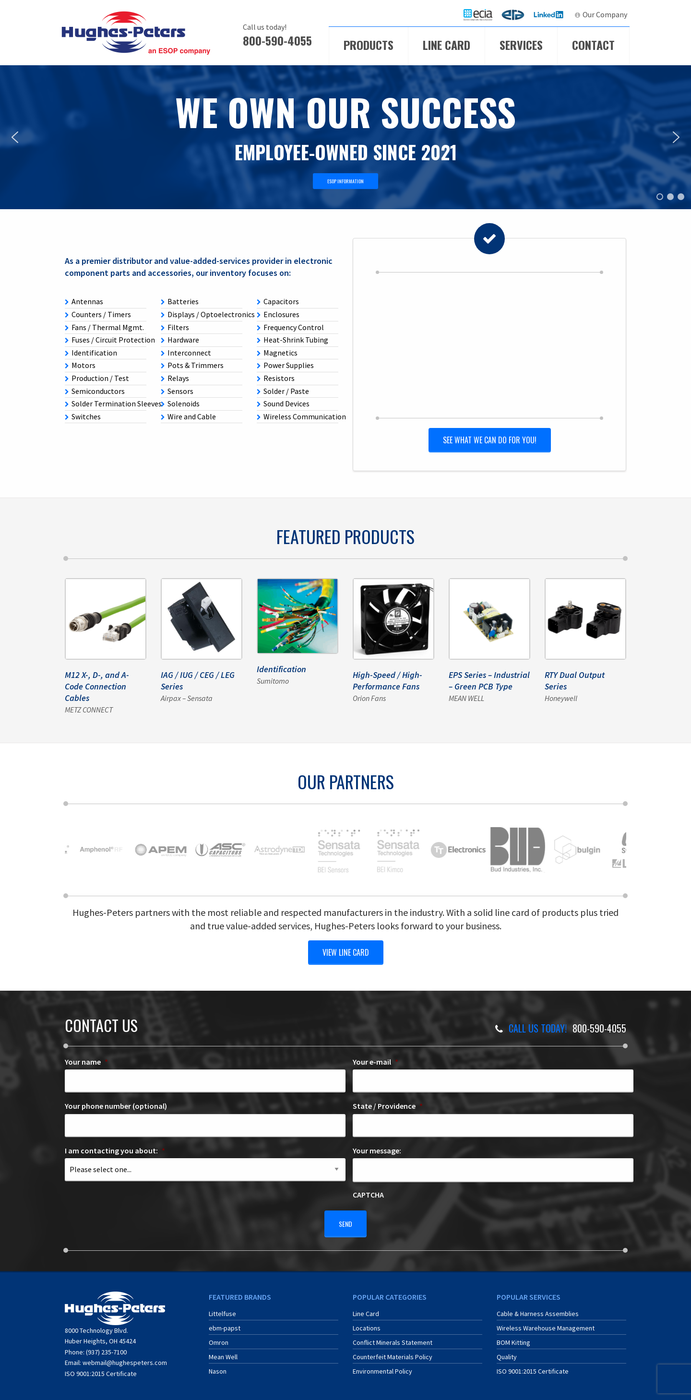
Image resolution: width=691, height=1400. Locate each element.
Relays (175, 378)
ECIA (482, 14)
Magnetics (277, 352)
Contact (593, 44)
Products (368, 44)
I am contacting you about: (115, 1149)
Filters (175, 327)
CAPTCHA (368, 1193)
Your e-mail (375, 1060)
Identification (91, 352)
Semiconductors (95, 391)
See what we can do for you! (489, 439)
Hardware (180, 339)
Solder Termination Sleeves (105, 403)
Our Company (605, 14)
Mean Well (223, 1351)
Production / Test (97, 378)
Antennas (84, 301)
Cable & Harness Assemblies (538, 1308)
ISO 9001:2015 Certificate (101, 1367)
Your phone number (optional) (116, 1104)
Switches (83, 416)
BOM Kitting (513, 1336)
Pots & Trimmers (192, 365)
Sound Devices (283, 403)
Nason (217, 1365)
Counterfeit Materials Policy (392, 1351)
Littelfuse (222, 1308)
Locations (367, 1322)
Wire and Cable (188, 416)
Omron (218, 1336)
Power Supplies (285, 365)
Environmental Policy (382, 1365)
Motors (80, 365)
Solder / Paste (283, 391)
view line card (346, 951)
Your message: (377, 1149)
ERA (516, 14)
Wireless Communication (297, 416)
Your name (86, 1060)
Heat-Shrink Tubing (292, 339)
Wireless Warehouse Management (546, 1322)
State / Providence (388, 1104)
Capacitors (278, 301)
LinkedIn (550, 14)
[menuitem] (478, 14)
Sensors (177, 391)
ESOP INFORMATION (345, 181)
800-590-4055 (277, 40)
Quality (507, 1351)
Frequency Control (290, 327)
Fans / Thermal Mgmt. (104, 327)
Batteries (180, 301)
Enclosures (278, 314)
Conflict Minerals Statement (392, 1336)
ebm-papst (224, 1322)
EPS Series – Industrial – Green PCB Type (489, 679)
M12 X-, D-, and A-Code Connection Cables (97, 685)
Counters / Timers (98, 314)
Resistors (276, 378)
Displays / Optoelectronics (201, 314)
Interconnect (186, 352)
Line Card (446, 44)
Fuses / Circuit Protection (105, 339)
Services (521, 44)
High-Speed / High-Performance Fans (387, 679)
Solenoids (180, 403)
